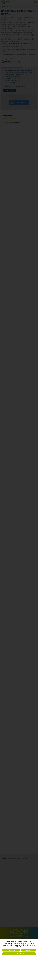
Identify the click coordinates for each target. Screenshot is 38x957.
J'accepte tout (11, 950)
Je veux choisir (19, 953)
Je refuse (28, 950)
